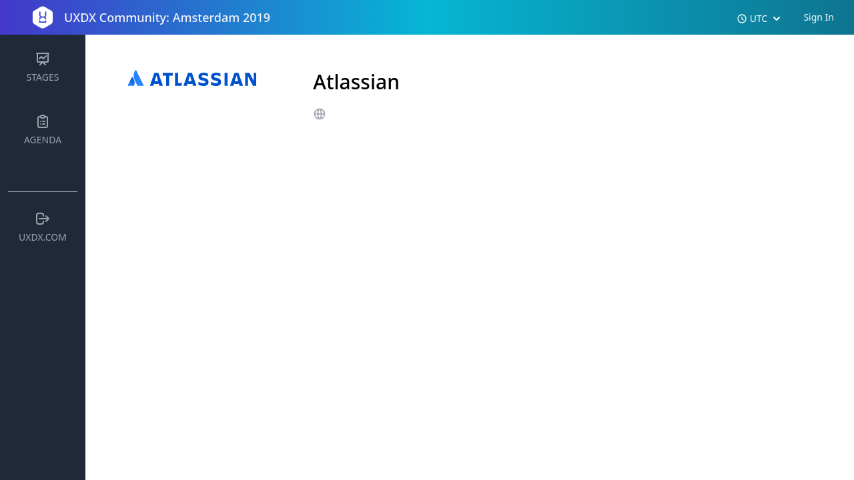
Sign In (818, 17)
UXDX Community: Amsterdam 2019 (167, 17)
